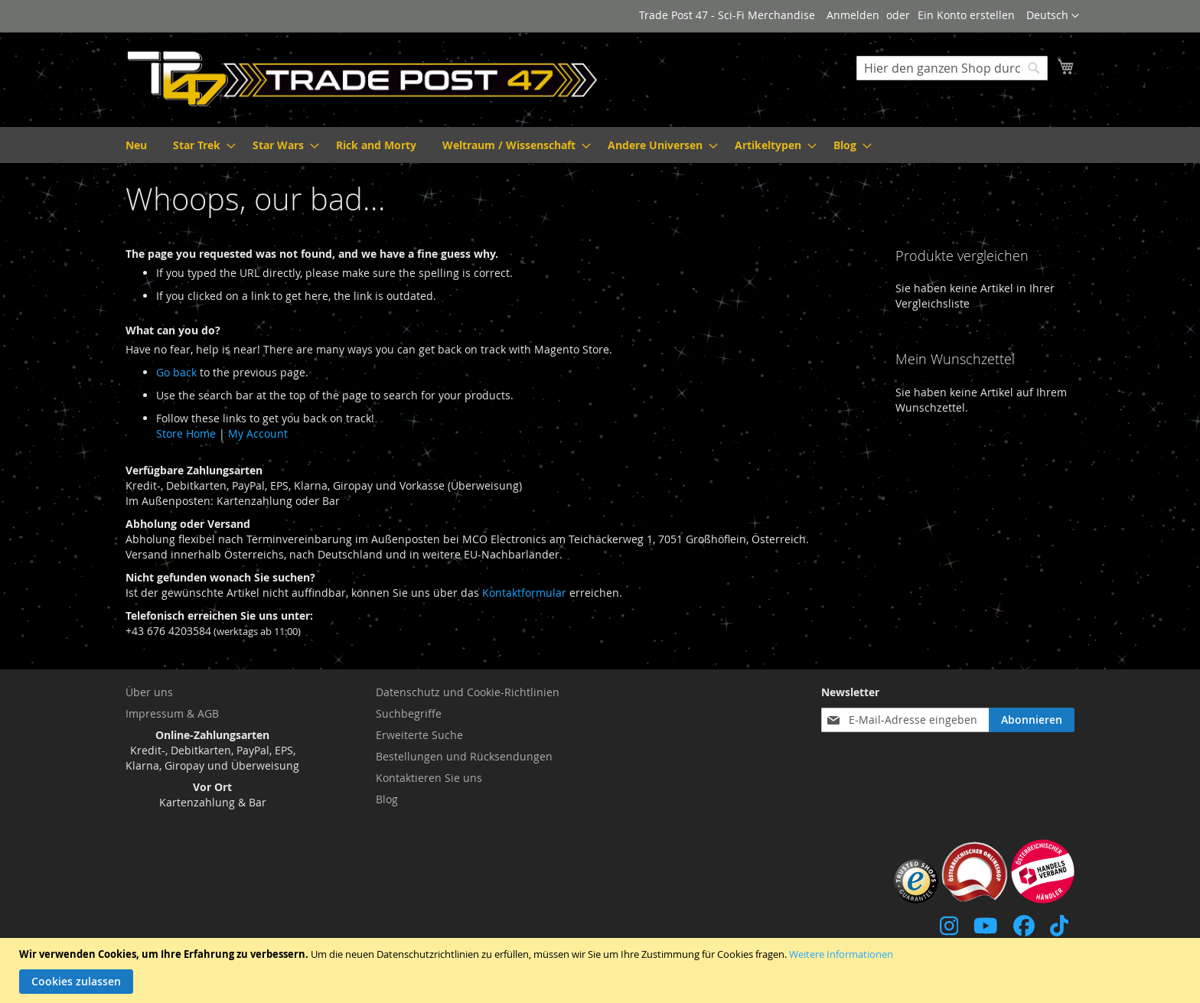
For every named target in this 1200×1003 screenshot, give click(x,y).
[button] (1052, 16)
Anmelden (853, 15)
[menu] (600, 145)
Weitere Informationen (841, 954)
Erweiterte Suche (419, 735)
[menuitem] (136, 145)
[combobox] (952, 68)
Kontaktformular (524, 592)
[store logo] (363, 79)
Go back (176, 372)
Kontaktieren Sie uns (429, 777)
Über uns (149, 692)
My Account (258, 433)
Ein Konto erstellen (966, 15)
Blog (387, 799)
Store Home (186, 433)
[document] (602, 970)
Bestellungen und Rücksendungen (464, 756)
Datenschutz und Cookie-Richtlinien (467, 692)
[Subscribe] (1031, 720)
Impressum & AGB (172, 713)
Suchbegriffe (409, 713)
